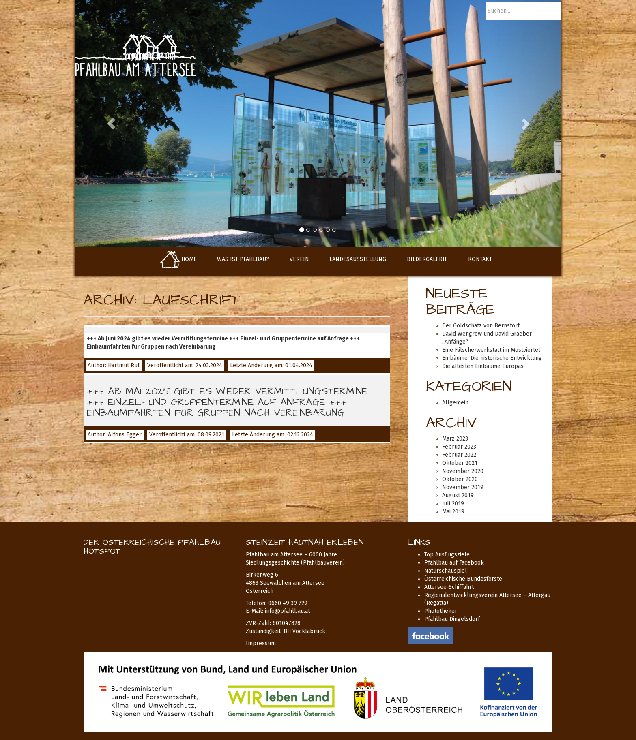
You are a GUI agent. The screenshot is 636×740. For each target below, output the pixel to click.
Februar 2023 (459, 446)
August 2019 (458, 495)
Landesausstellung (357, 259)
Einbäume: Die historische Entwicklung (492, 358)
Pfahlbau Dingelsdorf (452, 619)
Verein (299, 259)
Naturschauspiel (445, 570)
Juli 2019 (453, 503)
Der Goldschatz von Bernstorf (481, 325)
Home (178, 259)
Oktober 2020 (460, 479)
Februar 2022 (459, 454)
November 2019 (462, 487)
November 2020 (462, 471)
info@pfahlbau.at (287, 610)
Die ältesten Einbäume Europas (483, 366)
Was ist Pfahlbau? (243, 259)
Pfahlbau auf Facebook (454, 562)
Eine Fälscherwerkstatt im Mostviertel (491, 349)
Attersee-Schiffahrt (449, 587)
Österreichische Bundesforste (463, 578)
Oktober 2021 (459, 463)
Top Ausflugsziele (447, 554)
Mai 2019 (453, 511)
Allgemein (455, 402)
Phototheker (440, 610)
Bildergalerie (427, 259)
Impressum (261, 643)
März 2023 (455, 438)
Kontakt (480, 259)
